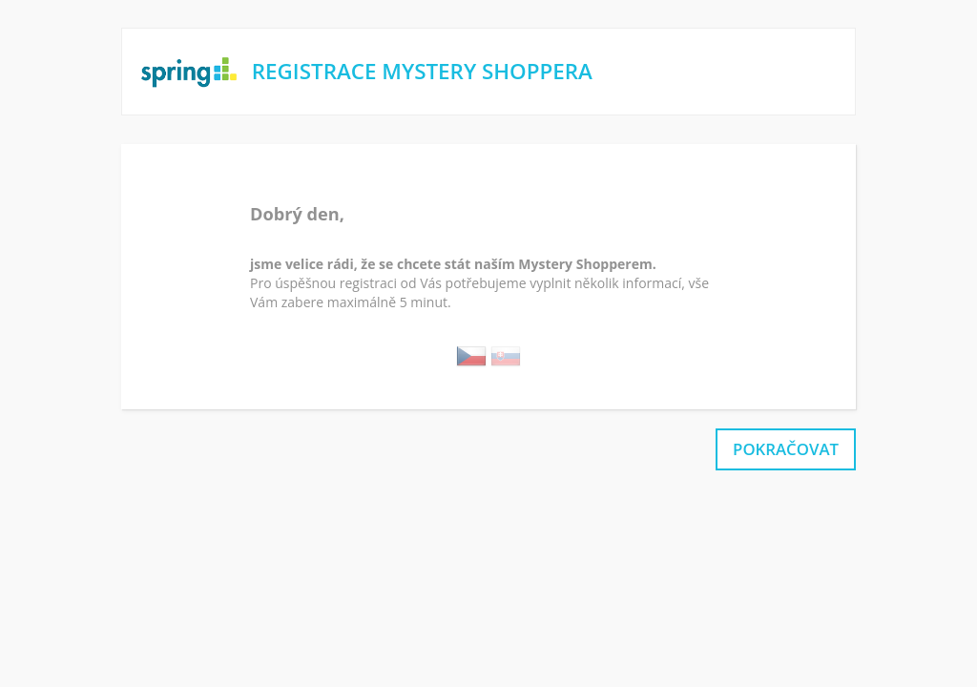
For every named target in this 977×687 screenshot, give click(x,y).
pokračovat (786, 449)
